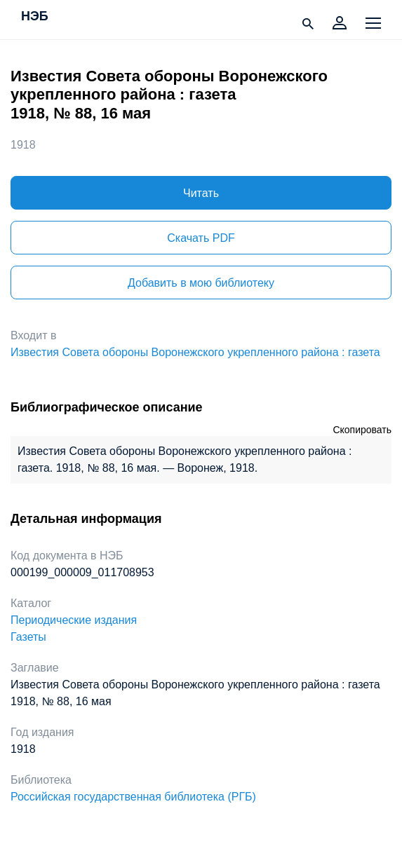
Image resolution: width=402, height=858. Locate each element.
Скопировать (362, 429)
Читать (201, 193)
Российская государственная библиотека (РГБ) (133, 797)
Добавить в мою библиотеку (201, 283)
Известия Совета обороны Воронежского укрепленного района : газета (195, 352)
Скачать (200, 238)
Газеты (28, 637)
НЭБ (34, 17)
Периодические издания (74, 620)
